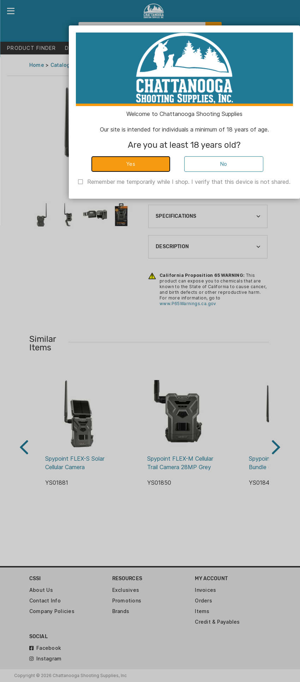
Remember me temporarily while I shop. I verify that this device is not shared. (188, 182)
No (223, 164)
